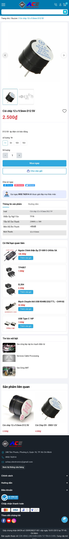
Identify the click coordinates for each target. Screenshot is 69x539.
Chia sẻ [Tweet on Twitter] (30, 185)
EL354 (21, 284)
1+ (5, 143)
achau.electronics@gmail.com (19, 462)
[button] (63, 55)
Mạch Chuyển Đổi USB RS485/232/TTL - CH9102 (41, 301)
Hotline (56, 4)
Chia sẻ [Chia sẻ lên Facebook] (8, 185)
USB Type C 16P (26, 318)
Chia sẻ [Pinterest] (19, 185)
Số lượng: (6, 150)
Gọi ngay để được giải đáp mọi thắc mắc (33, 194)
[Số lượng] (12, 155)
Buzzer (14, 18)
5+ (11, 143)
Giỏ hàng (66, 4)
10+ (17, 143)
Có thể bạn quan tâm (14, 243)
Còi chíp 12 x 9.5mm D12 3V (16, 425)
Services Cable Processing (28, 356)
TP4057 (22, 267)
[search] (65, 12)
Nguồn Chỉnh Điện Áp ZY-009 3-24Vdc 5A (37, 250)
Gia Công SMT (23, 368)
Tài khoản (60, 4)
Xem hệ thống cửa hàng (13, 467)
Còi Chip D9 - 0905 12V (46, 425)
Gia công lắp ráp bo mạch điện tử (31, 344)
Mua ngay (34, 163)
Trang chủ (5, 18)
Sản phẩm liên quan (16, 387)
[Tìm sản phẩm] (34, 11)
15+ (24, 143)
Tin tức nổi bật (10, 338)
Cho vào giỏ (36, 171)
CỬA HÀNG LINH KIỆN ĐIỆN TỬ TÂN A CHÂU (37, 536)
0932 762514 (10, 457)
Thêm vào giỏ (25, 258)
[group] (34, 55)
